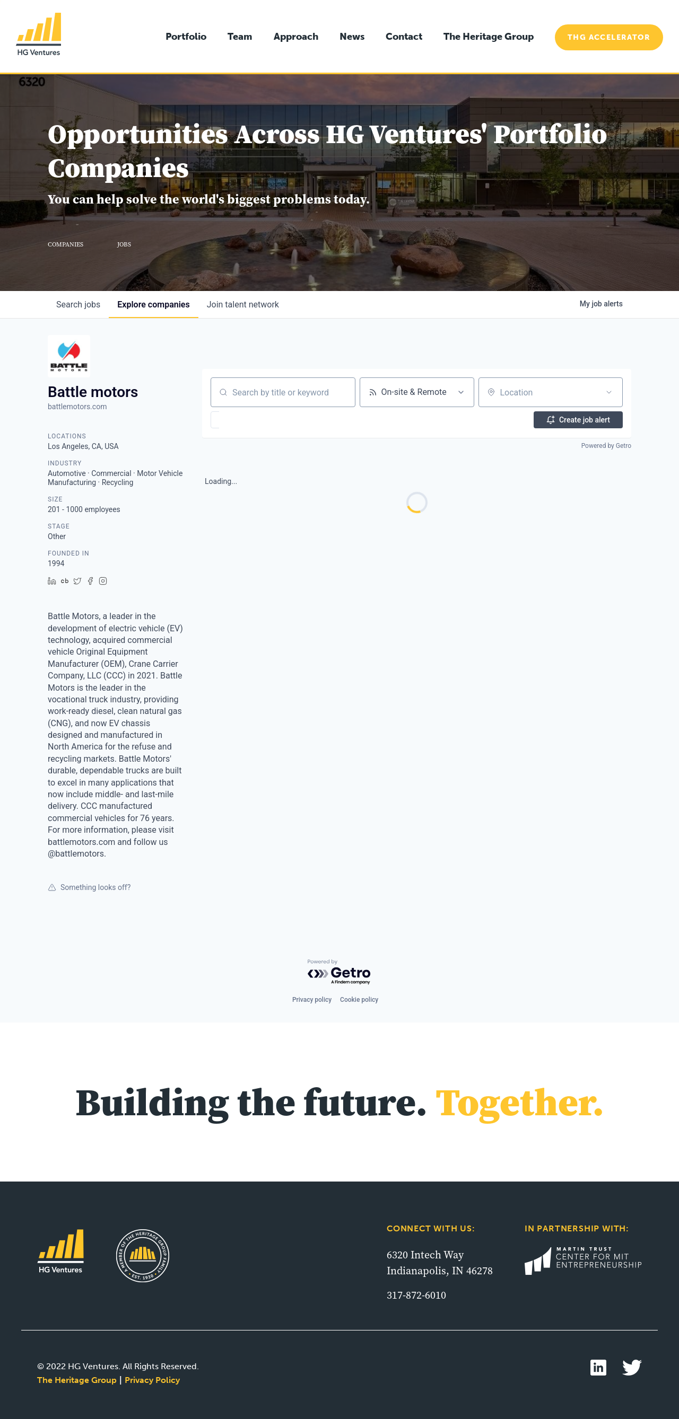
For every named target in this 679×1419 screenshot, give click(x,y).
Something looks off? (89, 887)
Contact (404, 36)
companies (153, 304)
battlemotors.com (77, 406)
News (352, 36)
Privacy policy (312, 999)
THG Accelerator (609, 37)
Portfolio (186, 36)
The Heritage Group (488, 36)
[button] (246, 419)
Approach (296, 36)
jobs (78, 304)
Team (240, 36)
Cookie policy (359, 999)
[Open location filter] (609, 392)
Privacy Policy (152, 1380)
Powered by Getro (606, 446)
